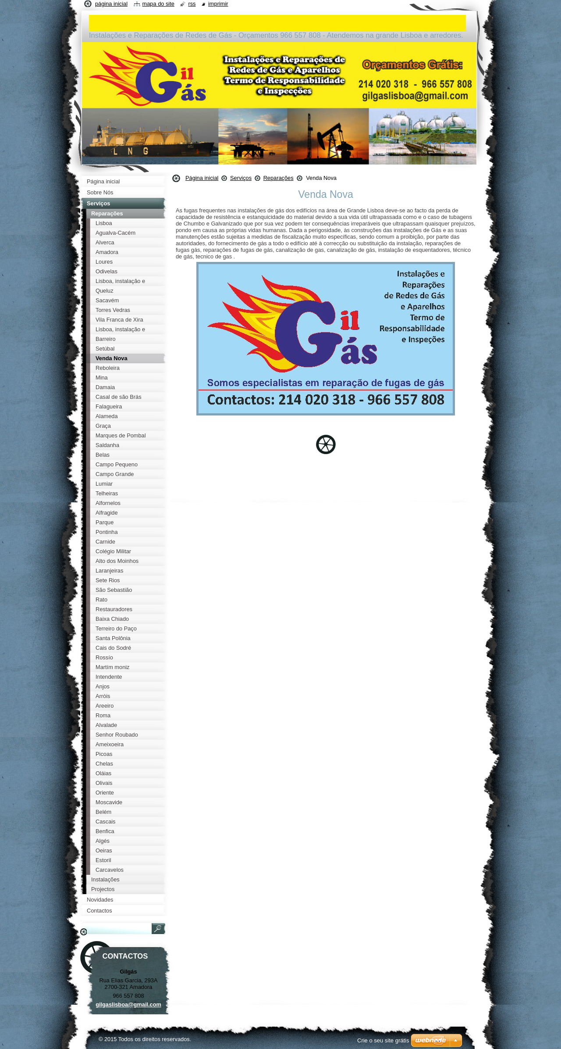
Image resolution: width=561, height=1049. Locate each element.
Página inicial (201, 178)
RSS (191, 3)
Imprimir (218, 3)
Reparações (278, 178)
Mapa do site (158, 3)
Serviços (241, 178)
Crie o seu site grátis (383, 1040)
